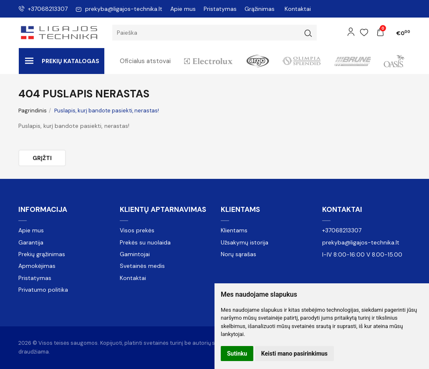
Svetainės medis (142, 266)
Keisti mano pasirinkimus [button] (294, 353)
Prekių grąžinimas (41, 254)
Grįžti (42, 158)
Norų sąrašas (238, 254)
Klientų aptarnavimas (163, 209)
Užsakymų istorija (244, 242)
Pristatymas (220, 9)
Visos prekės (137, 230)
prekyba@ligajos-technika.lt (119, 9)
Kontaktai (298, 9)
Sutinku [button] (237, 353)
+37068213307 (43, 9)
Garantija (30, 242)
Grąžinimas (260, 9)
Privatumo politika (43, 289)
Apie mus (183, 9)
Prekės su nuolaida (145, 242)
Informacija (42, 209)
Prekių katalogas (62, 61)
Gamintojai (135, 254)
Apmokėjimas (37, 266)
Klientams (240, 209)
